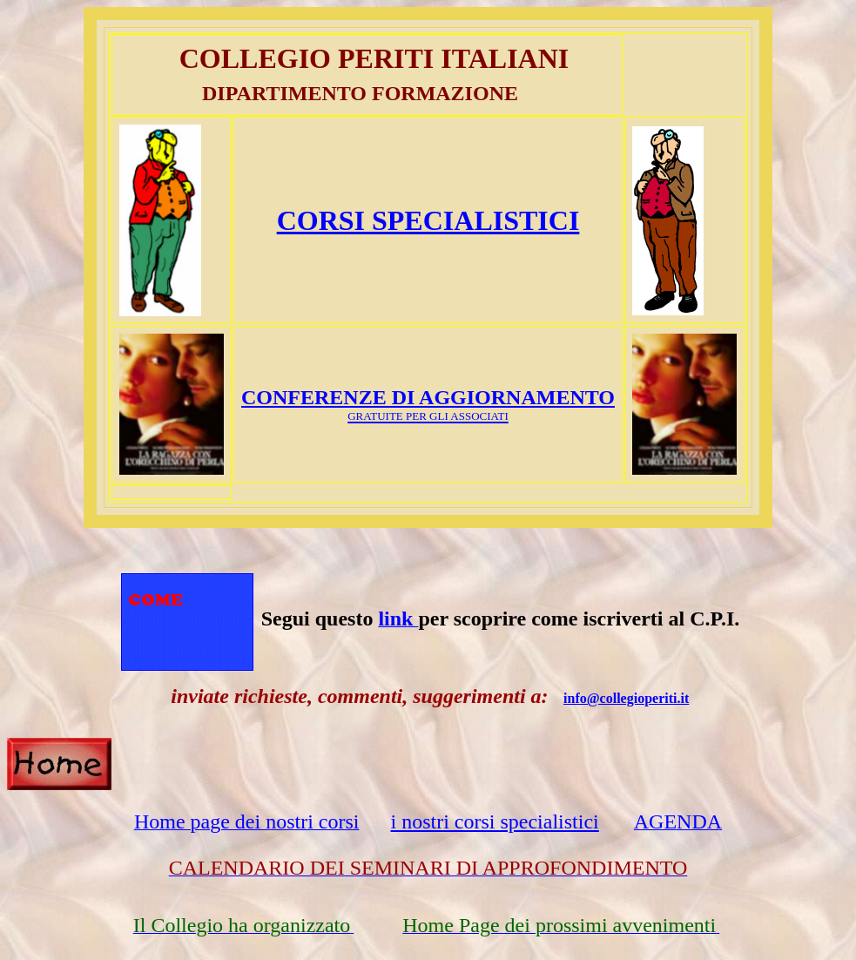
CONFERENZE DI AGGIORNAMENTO (428, 397)
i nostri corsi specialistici (494, 821)
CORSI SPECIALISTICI (428, 220)
